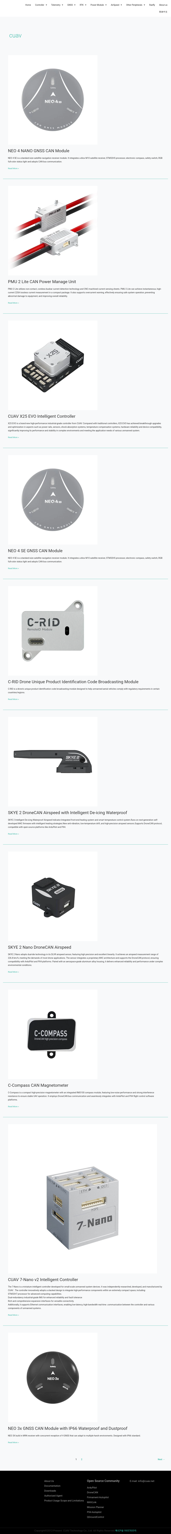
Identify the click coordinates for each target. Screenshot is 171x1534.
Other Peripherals (135, 4)
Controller (41, 4)
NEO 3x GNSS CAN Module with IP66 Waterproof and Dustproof (71, 1425)
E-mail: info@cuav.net (143, 1478)
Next (161, 1456)
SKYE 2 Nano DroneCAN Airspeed (41, 945)
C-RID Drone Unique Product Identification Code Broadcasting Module (77, 680)
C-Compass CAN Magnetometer (40, 1083)
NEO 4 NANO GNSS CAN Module (40, 150)
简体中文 (163, 12)
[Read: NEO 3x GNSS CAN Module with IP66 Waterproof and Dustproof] (52, 1374)
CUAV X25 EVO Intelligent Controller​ (43, 415)
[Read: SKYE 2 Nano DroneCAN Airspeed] (52, 894)
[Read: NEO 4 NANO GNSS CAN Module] (52, 99)
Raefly (152, 5)
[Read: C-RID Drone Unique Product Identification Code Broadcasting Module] (52, 629)
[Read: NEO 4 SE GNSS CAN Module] (52, 499)
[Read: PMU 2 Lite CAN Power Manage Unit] (52, 230)
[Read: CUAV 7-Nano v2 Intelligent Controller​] (82, 1196)
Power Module (99, 4)
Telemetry (57, 4)
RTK (83, 4)
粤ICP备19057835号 (126, 1529)
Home (28, 5)
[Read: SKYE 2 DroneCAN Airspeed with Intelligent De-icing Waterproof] (52, 760)
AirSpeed (116, 4)
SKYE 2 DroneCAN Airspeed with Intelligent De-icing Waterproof (71, 811)
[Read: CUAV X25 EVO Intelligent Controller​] (52, 364)
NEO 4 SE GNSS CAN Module (37, 549)
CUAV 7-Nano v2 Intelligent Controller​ (45, 1277)
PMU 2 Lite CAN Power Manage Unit (44, 281)
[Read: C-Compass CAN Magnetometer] (52, 1032)
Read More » (14, 167)
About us (163, 5)
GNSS (71, 4)
